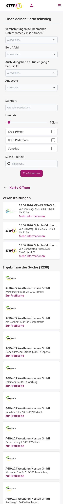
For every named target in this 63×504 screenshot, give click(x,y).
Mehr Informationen (32, 216)
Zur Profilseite (15, 295)
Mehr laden (31, 485)
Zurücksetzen (31, 173)
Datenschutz (29, 501)
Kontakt (15, 501)
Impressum (45, 501)
